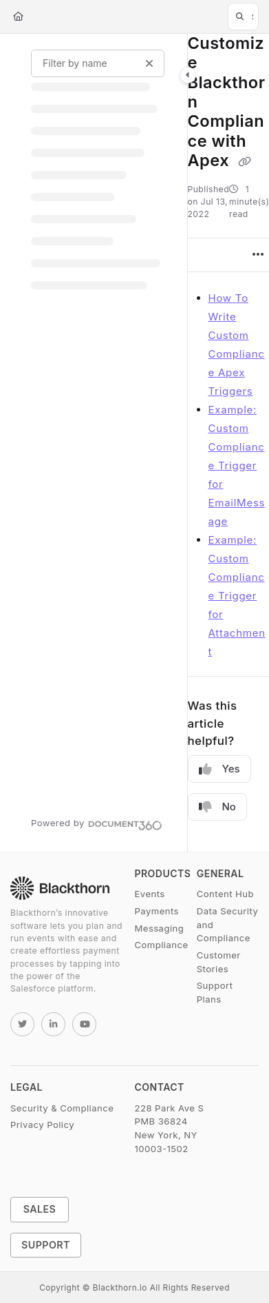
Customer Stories (219, 962)
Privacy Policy (42, 1124)
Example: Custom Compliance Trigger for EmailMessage (237, 465)
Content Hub (225, 893)
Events (150, 893)
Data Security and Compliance (228, 924)
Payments (157, 910)
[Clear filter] (149, 63)
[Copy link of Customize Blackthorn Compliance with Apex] (244, 162)
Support (45, 1245)
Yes (219, 769)
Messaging (159, 928)
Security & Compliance (62, 1108)
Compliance (162, 944)
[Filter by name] (97, 63)
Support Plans (215, 992)
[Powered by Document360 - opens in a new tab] (96, 823)
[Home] (18, 16)
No (217, 807)
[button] (243, 16)
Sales (39, 1209)
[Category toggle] (188, 75)
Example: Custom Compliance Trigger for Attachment (237, 595)
